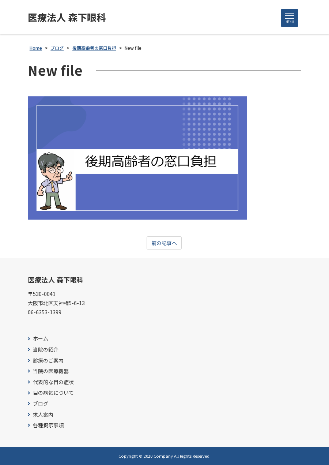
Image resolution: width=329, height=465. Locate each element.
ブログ (40, 403)
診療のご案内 (48, 360)
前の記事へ (164, 243)
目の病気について (53, 392)
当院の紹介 (45, 349)
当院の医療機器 (51, 371)
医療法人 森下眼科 (67, 17)
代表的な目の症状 (53, 382)
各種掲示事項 (48, 425)
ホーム (40, 338)
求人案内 (43, 414)
